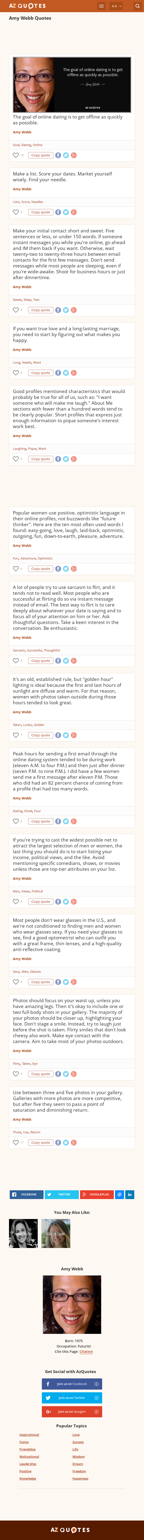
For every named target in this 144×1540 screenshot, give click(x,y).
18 (22, 155)
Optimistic (45, 558)
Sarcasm (19, 650)
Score (25, 202)
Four (37, 811)
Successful (34, 650)
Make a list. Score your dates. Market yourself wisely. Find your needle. (62, 177)
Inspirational (29, 1434)
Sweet (17, 299)
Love (76, 1434)
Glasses (35, 971)
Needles (37, 202)
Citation (86, 1351)
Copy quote (40, 155)
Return (35, 1132)
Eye (34, 1063)
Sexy (16, 971)
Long (16, 362)
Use (25, 1132)
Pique (32, 448)
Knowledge (27, 1478)
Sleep (27, 299)
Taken (17, 725)
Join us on (72, 1384)
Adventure (28, 558)
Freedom (79, 1471)
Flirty (16, 1063)
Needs (26, 362)
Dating (26, 145)
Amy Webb (22, 132)
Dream (77, 1464)
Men (16, 891)
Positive (25, 1471)
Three (17, 1132)
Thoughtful (52, 650)
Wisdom (78, 1456)
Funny (24, 1442)
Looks (27, 725)
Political (37, 891)
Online (37, 145)
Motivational (29, 1456)
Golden (39, 725)
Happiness (80, 1478)
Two (36, 299)
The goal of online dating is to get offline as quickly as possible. (68, 120)
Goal (16, 145)
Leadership (27, 1464)
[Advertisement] (66, 38)
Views (25, 891)
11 (22, 1142)
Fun (15, 558)
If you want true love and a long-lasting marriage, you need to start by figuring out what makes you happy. (66, 334)
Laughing (19, 448)
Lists (16, 202)
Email (28, 811)
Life (75, 1449)
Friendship (27, 1449)
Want (37, 362)
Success (78, 1442)
